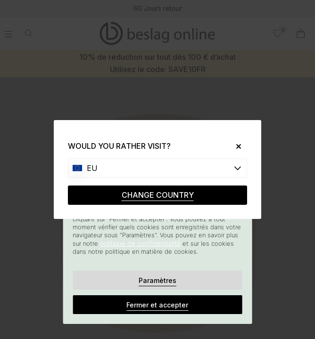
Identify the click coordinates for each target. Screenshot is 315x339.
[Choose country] (157, 168)
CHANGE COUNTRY (158, 195)
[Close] (235, 146)
